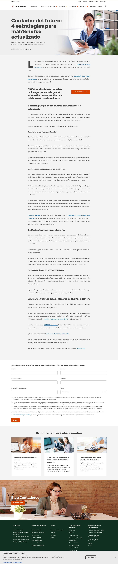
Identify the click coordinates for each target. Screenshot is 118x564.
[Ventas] (85, 1)
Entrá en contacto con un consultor (57, 334)
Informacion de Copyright (75, 538)
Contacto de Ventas (74, 543)
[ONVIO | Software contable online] (26, 456)
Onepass (53, 537)
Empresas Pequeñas (37, 543)
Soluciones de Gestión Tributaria (21, 536)
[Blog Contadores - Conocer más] (18, 503)
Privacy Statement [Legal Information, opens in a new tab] (17, 562)
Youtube (90, 546)
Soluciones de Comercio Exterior (21, 539)
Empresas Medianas (37, 540)
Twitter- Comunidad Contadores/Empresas (93, 540)
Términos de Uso (73, 535)
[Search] (106, 6)
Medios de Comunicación (38, 545)
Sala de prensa (73, 550)
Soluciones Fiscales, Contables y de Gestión (21, 533)
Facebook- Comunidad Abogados (96, 530)
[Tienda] (100, 6)
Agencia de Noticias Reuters (20, 542)
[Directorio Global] (16, 1)
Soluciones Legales (18, 530)
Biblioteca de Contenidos (38, 532)
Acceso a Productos (74, 545)
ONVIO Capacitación (51, 325)
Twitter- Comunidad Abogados (95, 532)
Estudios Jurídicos (36, 530)
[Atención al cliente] (93, 1)
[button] (49, 6)
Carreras (71, 532)
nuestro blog (81, 348)
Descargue (53, 535)
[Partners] (93, 6)
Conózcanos (72, 530)
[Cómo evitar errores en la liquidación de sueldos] (92, 456)
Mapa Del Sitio (72, 540)
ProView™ (53, 532)
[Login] (79, 1)
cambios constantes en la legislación (56, 319)
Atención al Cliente (73, 548)
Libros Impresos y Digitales (57, 530)
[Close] (115, 557)
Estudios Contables (36, 537)
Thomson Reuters (34, 215)
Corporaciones (35, 535)
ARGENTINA (33, 6)
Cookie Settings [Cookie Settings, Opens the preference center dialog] (91, 557)
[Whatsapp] (103, 1)
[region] (59, 557)
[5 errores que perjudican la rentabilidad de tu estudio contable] (59, 456)
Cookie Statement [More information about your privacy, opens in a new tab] (7, 562)
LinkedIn (90, 543)
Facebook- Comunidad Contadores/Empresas (93, 536)
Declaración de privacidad (21, 415)
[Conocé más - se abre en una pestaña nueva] (80, 92)
